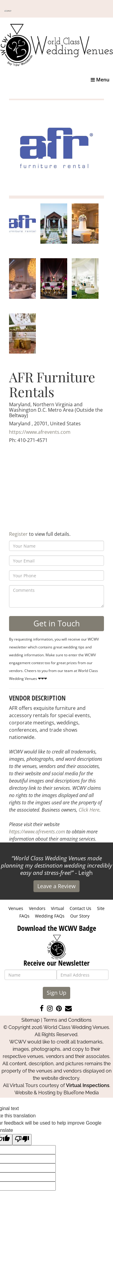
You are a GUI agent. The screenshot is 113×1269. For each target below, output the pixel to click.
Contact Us (80, 908)
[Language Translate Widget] (8, 11)
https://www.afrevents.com (40, 432)
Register (18, 534)
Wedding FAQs (49, 916)
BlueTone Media (81, 1093)
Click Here (89, 809)
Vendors (37, 908)
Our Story (79, 916)
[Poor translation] (22, 1139)
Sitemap (30, 1020)
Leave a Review (56, 886)
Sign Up (56, 992)
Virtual (57, 908)
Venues (15, 908)
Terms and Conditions (67, 1020)
